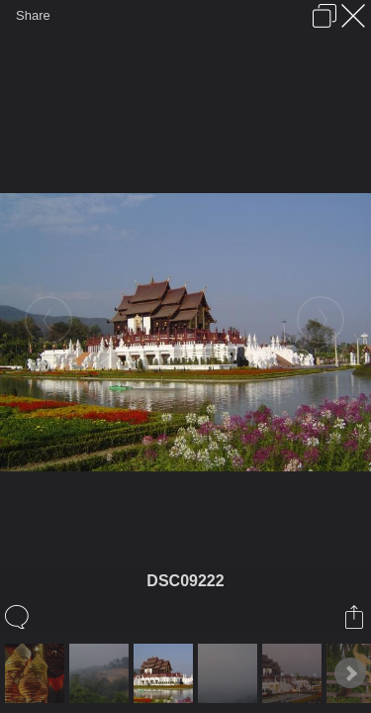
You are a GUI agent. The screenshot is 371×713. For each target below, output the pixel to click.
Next (350, 673)
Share (33, 15)
